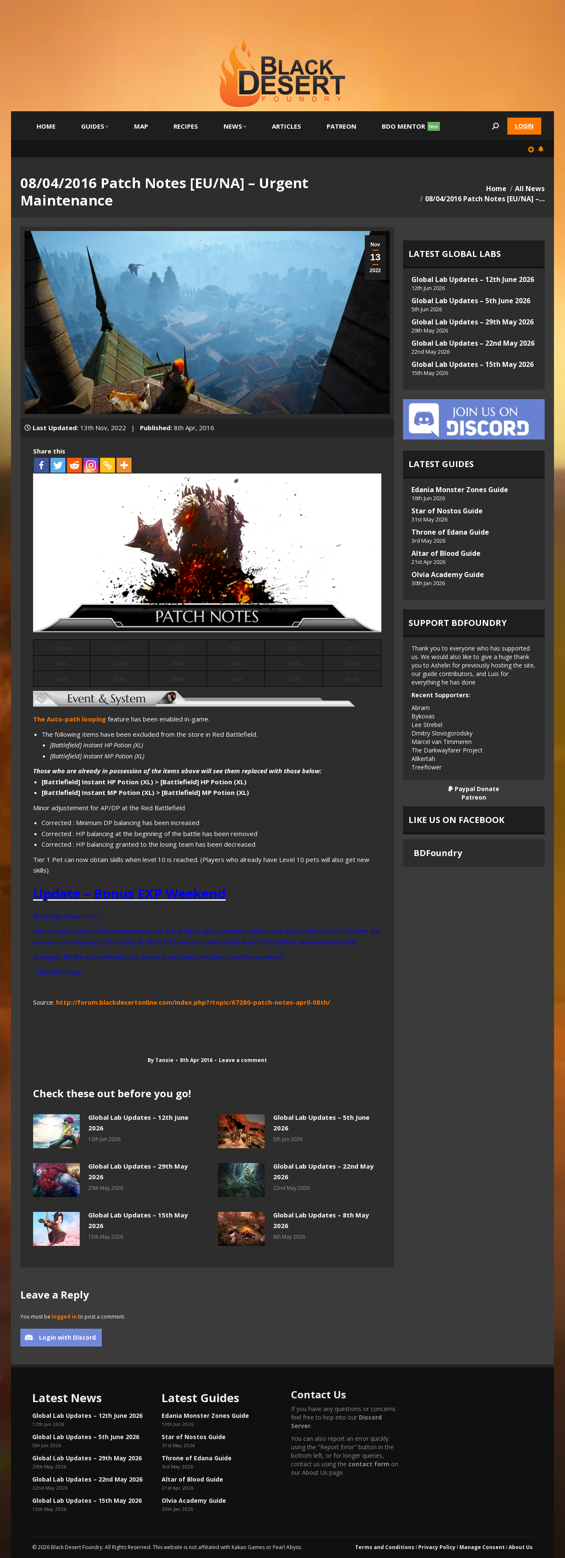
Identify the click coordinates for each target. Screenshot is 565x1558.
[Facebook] (41, 465)
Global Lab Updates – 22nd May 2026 (323, 1171)
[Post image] (56, 1131)
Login (524, 126)
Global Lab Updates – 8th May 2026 (321, 1220)
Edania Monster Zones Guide (459, 489)
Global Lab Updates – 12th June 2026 (138, 1123)
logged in (64, 1316)
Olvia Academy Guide (447, 574)
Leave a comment (243, 1060)
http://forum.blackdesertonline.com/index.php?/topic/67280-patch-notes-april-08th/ (193, 1002)
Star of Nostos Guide (447, 511)
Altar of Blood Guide (446, 553)
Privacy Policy (437, 1547)
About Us (521, 1547)
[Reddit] (74, 465)
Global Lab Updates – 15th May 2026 (138, 1220)
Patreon (474, 797)
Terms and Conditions (384, 1547)
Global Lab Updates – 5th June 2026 (321, 1123)
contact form (368, 1464)
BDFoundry (438, 853)
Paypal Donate (473, 789)
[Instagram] (91, 465)
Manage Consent (482, 1547)
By (160, 1060)
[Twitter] (57, 465)
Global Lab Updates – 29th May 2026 (138, 1171)
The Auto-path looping (69, 719)
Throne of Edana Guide (450, 532)
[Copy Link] (107, 465)
